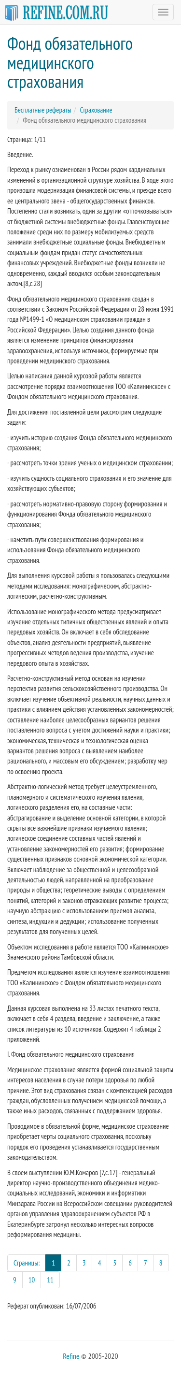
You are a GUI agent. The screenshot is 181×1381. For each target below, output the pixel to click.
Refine (71, 1356)
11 (50, 1279)
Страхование (96, 110)
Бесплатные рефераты (42, 110)
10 (31, 1279)
